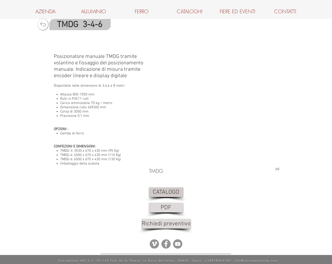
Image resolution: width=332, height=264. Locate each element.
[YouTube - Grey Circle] (177, 244)
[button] (214, 120)
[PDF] (166, 207)
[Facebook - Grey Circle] (166, 244)
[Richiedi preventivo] (166, 224)
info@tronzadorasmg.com (255, 261)
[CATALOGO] (166, 192)
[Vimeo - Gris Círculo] (154, 244)
